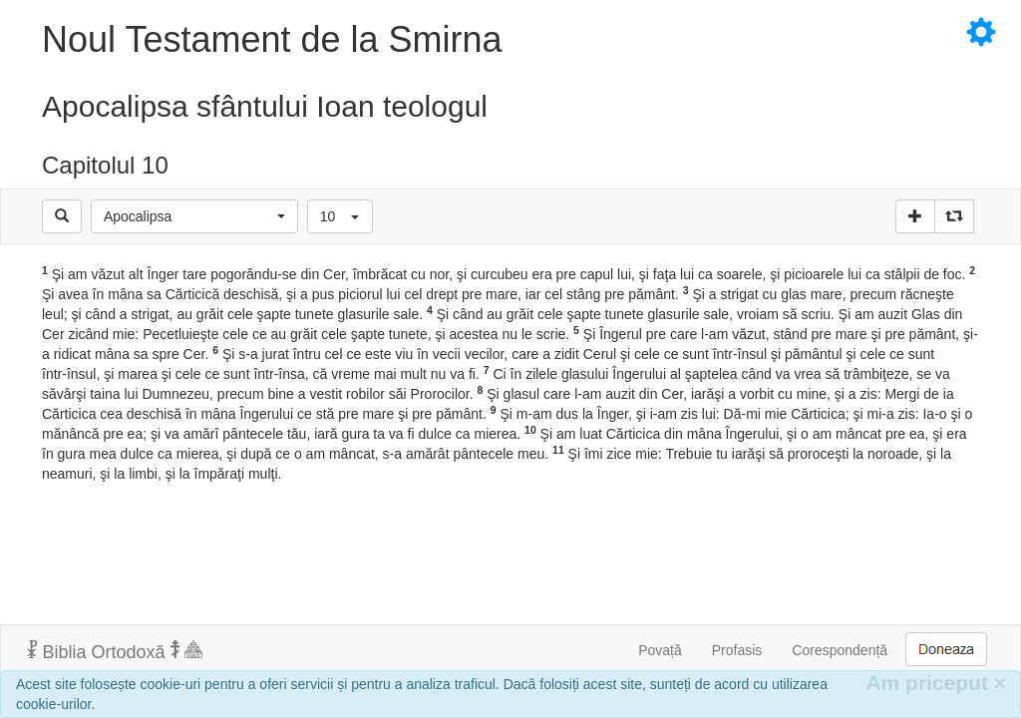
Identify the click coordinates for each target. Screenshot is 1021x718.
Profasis (737, 650)
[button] (194, 216)
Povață (660, 650)
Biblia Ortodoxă (114, 651)
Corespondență (839, 650)
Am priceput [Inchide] (935, 682)
